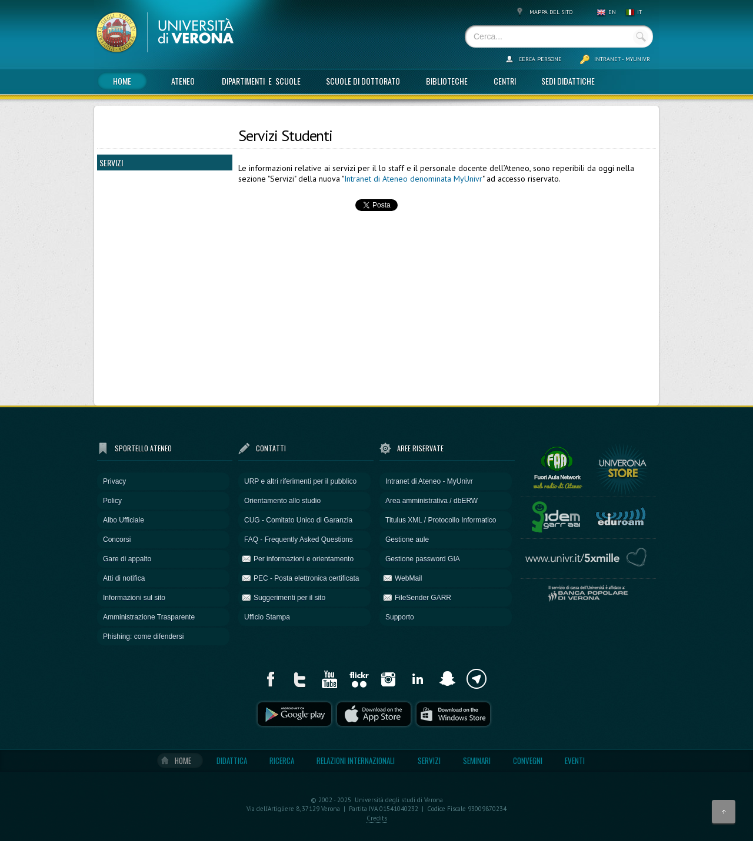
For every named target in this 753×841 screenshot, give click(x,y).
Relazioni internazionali (355, 760)
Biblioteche (447, 81)
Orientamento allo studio (282, 501)
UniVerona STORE (622, 466)
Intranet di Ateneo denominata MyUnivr (413, 178)
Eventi (575, 760)
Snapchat (447, 679)
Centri (505, 81)
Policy (112, 501)
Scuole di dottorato (363, 81)
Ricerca (281, 760)
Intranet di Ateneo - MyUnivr (429, 481)
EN (612, 12)
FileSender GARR (423, 598)
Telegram (476, 679)
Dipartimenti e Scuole (261, 81)
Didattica (231, 760)
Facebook (270, 679)
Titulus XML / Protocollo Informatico (441, 520)
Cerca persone (540, 59)
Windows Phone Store (453, 714)
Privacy (114, 481)
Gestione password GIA (422, 559)
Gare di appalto (127, 559)
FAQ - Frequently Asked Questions (298, 539)
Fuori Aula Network (557, 466)
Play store (294, 714)
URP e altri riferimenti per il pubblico (300, 481)
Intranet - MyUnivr (622, 59)
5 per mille (588, 557)
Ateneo (183, 81)
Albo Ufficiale (123, 520)
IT (639, 12)
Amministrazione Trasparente (149, 617)
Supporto (399, 617)
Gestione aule (407, 539)
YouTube (329, 679)
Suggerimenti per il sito (289, 598)
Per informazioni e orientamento (304, 559)
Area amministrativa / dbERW (431, 501)
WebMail (408, 578)
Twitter (300, 679)
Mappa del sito (550, 12)
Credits (376, 818)
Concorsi (117, 539)
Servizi (429, 760)
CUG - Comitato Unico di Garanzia (298, 520)
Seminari (477, 760)
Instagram (388, 679)
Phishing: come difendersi (143, 636)
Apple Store (374, 714)
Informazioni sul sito (134, 598)
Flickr (359, 679)
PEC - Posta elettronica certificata (306, 578)
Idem (556, 514)
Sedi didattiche (568, 81)
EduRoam (620, 514)
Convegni (527, 760)
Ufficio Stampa (267, 617)
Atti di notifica (124, 578)
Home (122, 81)
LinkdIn (417, 679)
